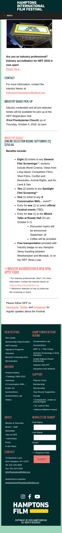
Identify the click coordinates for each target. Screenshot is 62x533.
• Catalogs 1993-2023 (15, 376)
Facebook (12, 307)
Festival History (12, 372)
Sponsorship (39, 388)
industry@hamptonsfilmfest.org (25, 92)
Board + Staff (11, 427)
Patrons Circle (39, 380)
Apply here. (13, 69)
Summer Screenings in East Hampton (46, 354)
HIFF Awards (11, 345)
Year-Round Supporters (44, 392)
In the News (10, 446)
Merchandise (11, 361)
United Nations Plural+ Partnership (43, 360)
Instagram (39, 307)
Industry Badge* (14, 138)
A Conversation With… (15, 384)
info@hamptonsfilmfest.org (17, 472)
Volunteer (9, 353)
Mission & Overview (14, 423)
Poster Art (9, 388)
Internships (12, 438)
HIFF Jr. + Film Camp (43, 349)
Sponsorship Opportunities (17, 342)
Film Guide (10, 338)
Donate (36, 396)
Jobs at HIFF (11, 434)
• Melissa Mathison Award (45, 409)
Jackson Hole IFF (41, 365)
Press (8, 442)
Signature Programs (14, 349)
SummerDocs (11, 392)
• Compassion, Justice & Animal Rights (44, 401)
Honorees (9, 380)
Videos (8, 400)
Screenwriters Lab (13, 396)
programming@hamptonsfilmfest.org (22, 482)
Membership (39, 384)
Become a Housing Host (16, 357)
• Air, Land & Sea (41, 405)
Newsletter (10, 431)
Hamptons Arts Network (44, 369)
